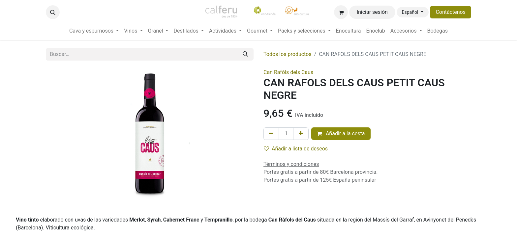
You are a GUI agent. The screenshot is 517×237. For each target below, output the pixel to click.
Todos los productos (287, 54)
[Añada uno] (301, 133)
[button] (53, 12)
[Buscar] (245, 54)
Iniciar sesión (372, 12)
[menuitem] (94, 31)
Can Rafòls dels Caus (288, 72)
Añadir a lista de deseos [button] (296, 148)
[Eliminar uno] (271, 133)
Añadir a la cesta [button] (341, 133)
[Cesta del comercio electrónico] (341, 12)
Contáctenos (451, 12)
